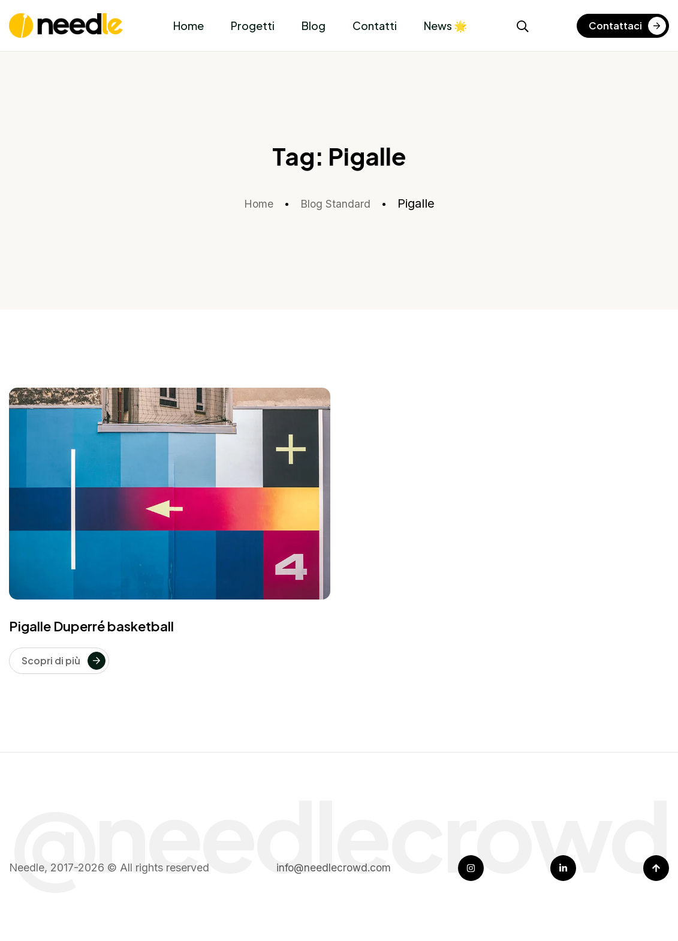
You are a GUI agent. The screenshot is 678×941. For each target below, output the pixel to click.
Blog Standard (337, 203)
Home (188, 25)
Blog (314, 25)
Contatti (374, 25)
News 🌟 (445, 25)
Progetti (253, 25)
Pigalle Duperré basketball (91, 626)
